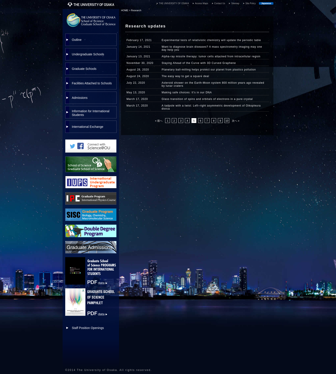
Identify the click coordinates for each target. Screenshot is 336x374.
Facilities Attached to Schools (92, 83)
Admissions (80, 97)
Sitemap (235, 3)
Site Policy (251, 3)
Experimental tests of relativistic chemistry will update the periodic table (211, 40)
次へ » (235, 120)
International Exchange (87, 126)
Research (136, 10)
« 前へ (159, 120)
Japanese (266, 3)
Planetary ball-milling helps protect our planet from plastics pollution (209, 69)
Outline (76, 40)
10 (226, 120)
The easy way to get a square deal (185, 76)
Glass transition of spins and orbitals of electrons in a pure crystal (207, 99)
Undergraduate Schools (88, 54)
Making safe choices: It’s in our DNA (187, 92)
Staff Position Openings (88, 328)
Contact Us (219, 3)
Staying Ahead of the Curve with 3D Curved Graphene (199, 63)
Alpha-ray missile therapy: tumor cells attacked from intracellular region (211, 56)
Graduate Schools (84, 68)
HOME (124, 10)
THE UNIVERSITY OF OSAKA (174, 3)
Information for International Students (90, 113)
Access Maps (201, 3)
